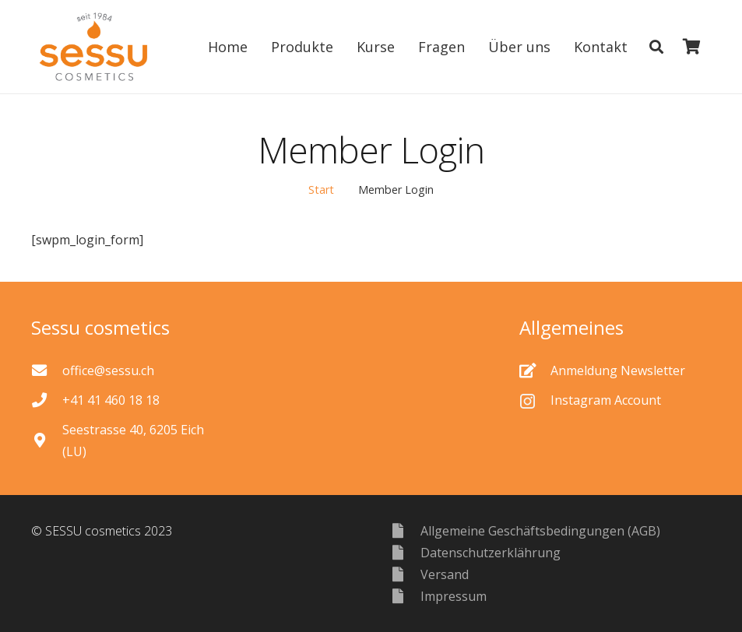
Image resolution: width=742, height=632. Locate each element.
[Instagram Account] (534, 400)
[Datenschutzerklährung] (405, 552)
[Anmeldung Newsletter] (534, 370)
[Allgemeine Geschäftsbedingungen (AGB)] (405, 530)
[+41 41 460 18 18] (46, 399)
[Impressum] (405, 595)
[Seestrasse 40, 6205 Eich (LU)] (46, 440)
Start (321, 189)
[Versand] (405, 574)
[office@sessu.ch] (46, 370)
